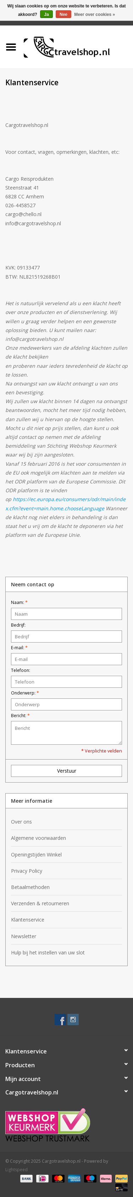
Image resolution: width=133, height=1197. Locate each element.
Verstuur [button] (66, 770)
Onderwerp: (25, 693)
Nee (63, 14)
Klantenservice (27, 919)
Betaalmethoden (30, 887)
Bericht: (20, 716)
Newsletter (23, 936)
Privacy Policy (26, 870)
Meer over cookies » (94, 14)
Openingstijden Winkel (36, 854)
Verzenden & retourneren (40, 903)
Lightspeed (16, 1170)
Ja (46, 14)
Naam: (19, 602)
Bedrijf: (18, 625)
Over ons (21, 821)
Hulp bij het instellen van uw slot (48, 952)
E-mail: (19, 648)
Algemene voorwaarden (38, 838)
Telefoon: (20, 670)
